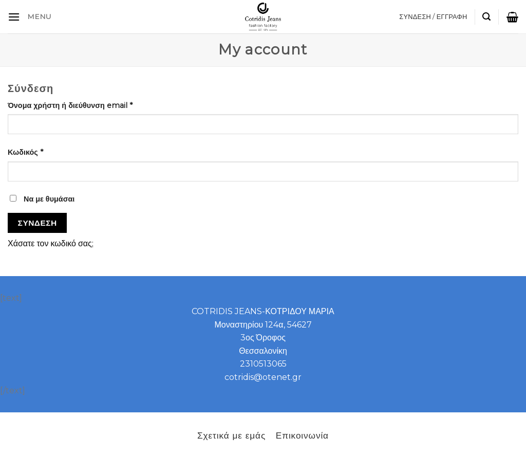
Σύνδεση (37, 223)
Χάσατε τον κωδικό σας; (50, 243)
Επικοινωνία (302, 435)
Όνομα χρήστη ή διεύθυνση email (70, 105)
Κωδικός (25, 152)
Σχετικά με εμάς (231, 435)
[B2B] (14, 16)
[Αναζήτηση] (486, 17)
